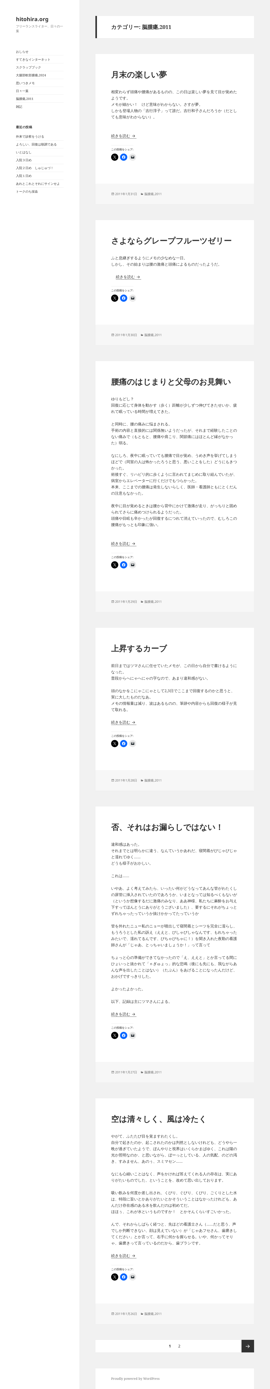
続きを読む (123, 135)
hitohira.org (32, 19)
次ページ (247, 1346)
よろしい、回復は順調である (36, 144)
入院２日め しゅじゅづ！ (35, 168)
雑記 (19, 106)
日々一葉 (22, 91)
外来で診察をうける (30, 136)
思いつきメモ (25, 83)
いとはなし (24, 152)
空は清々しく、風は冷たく (159, 1119)
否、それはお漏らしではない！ (167, 827)
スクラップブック (28, 67)
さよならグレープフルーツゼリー (171, 240)
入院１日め (24, 176)
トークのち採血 (27, 191)
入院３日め (24, 160)
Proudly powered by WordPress (135, 1378)
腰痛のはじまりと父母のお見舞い (171, 381)
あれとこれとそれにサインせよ (38, 183)
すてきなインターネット (33, 59)
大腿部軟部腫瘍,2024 (31, 75)
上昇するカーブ (139, 648)
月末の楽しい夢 (139, 74)
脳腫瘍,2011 (24, 99)
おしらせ (22, 51)
